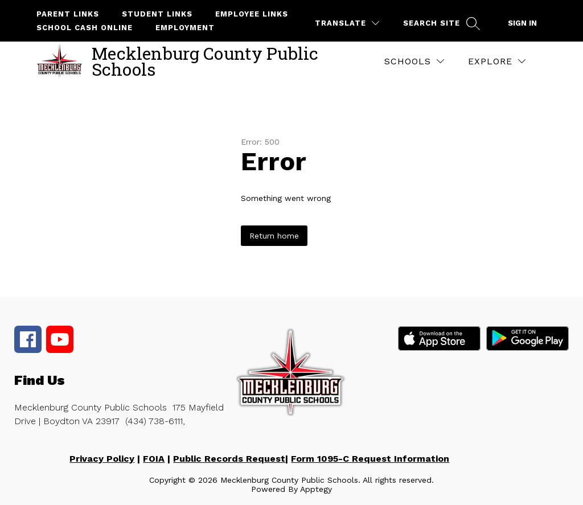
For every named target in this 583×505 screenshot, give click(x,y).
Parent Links (67, 14)
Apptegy (316, 489)
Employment (185, 27)
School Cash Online (84, 27)
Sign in (522, 23)
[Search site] (440, 23)
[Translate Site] (347, 23)
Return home (274, 235)
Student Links (157, 14)
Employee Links (251, 14)
